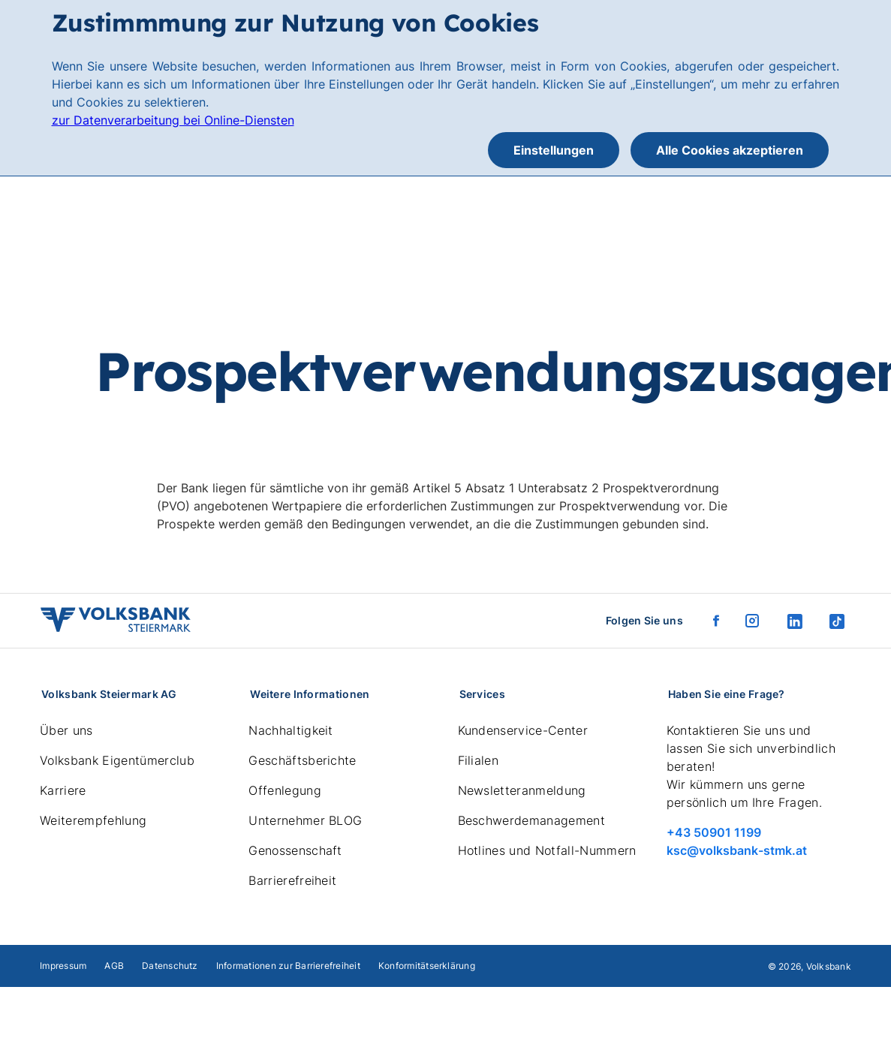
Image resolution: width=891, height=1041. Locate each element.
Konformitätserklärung (426, 965)
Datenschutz (170, 965)
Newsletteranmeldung (522, 790)
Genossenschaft (295, 850)
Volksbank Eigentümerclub (117, 760)
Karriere (63, 790)
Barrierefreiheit (292, 880)
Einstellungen (553, 150)
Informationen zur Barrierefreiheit (288, 965)
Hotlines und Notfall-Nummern (547, 850)
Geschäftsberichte (302, 760)
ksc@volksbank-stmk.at (737, 850)
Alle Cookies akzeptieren (729, 150)
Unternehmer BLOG (305, 820)
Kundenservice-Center (523, 730)
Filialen (478, 760)
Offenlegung (284, 790)
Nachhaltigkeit (290, 730)
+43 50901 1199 (714, 832)
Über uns (66, 730)
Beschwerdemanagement (531, 820)
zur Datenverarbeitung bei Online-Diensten (173, 120)
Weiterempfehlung (93, 820)
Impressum (63, 965)
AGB (114, 965)
